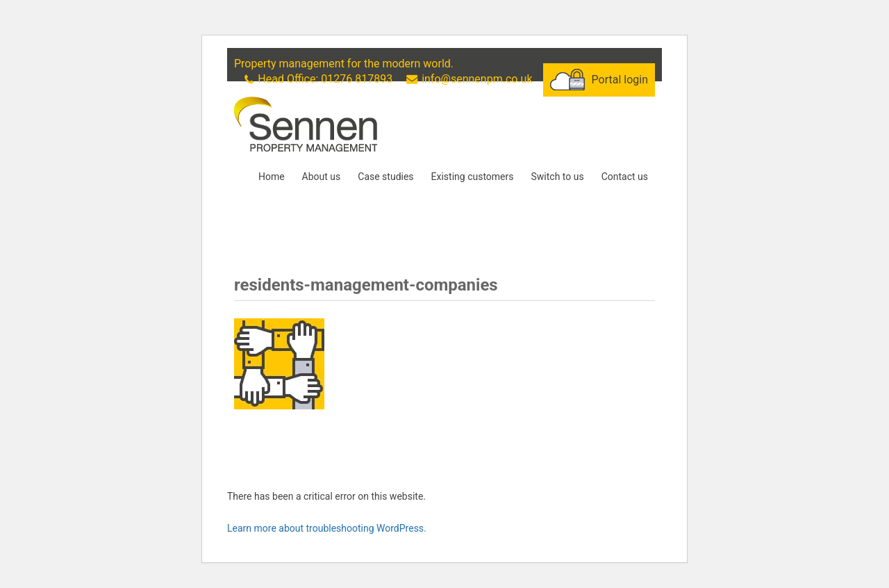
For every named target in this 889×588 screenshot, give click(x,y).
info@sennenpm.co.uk (477, 78)
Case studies (385, 176)
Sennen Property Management (306, 124)
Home (271, 176)
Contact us (624, 176)
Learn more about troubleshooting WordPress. (326, 528)
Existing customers (472, 176)
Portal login (620, 79)
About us (321, 176)
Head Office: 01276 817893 (325, 78)
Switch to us (557, 176)
